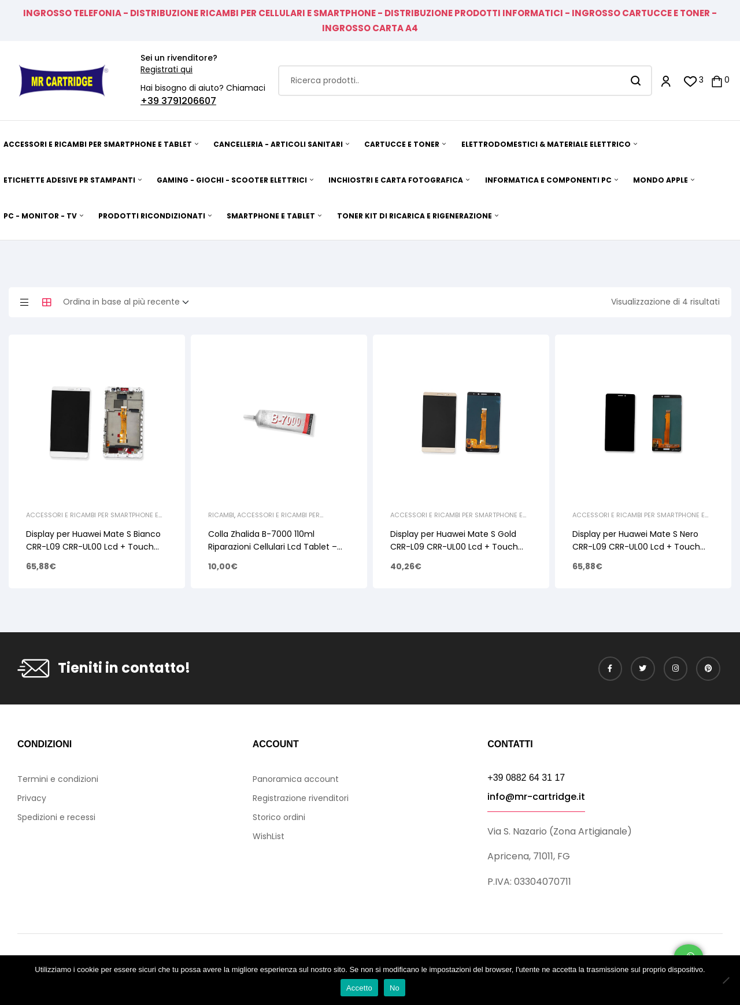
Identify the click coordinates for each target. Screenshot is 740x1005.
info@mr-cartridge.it (536, 796)
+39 (150, 100)
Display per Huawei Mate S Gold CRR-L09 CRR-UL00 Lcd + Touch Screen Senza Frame (454, 546)
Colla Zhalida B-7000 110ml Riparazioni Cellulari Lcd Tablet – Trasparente (272, 546)
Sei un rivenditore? (178, 58)
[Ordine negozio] (129, 302)
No (394, 988)
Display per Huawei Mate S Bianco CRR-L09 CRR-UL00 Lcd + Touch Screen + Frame (93, 546)
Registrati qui (166, 69)
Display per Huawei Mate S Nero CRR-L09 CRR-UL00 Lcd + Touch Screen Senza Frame (636, 546)
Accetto (359, 988)
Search (636, 80)
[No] (725, 980)
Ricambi (221, 515)
